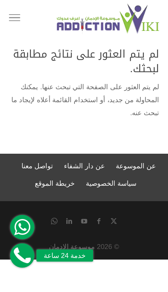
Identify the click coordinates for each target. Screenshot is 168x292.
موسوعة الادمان (72, 247)
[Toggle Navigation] (14, 19)
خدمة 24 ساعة (65, 256)
